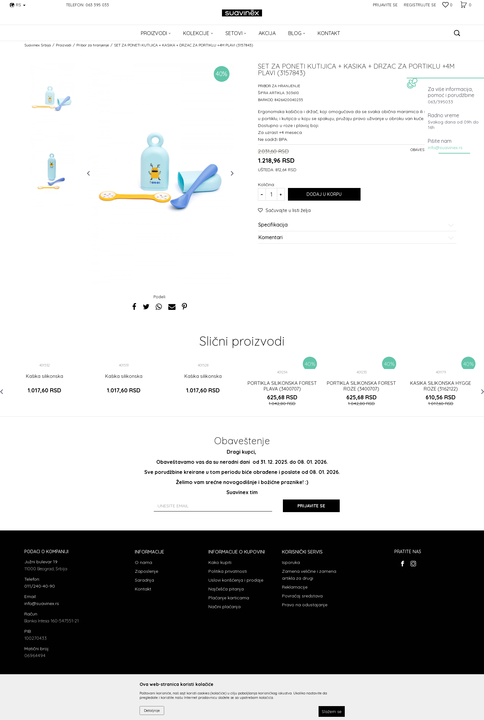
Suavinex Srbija (37, 45)
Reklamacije (295, 587)
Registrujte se (420, 4)
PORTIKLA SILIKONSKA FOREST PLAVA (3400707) (282, 386)
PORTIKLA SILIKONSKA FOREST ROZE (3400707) (361, 386)
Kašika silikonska (44, 376)
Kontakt (143, 589)
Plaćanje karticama (228, 598)
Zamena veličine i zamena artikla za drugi (309, 574)
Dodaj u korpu (324, 194)
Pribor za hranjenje (92, 45)
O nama (143, 562)
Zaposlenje (146, 571)
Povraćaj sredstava (302, 596)
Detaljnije (152, 710)
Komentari (356, 237)
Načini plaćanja (224, 606)
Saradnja (144, 580)
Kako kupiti (219, 562)
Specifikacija (356, 225)
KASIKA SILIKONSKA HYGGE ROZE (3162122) (440, 386)
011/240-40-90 (39, 586)
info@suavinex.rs (445, 147)
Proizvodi (63, 45)
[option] (51, 99)
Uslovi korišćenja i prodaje (235, 580)
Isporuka (291, 562)
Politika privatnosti (227, 571)
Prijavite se (311, 506)
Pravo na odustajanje (304, 605)
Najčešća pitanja (226, 589)
